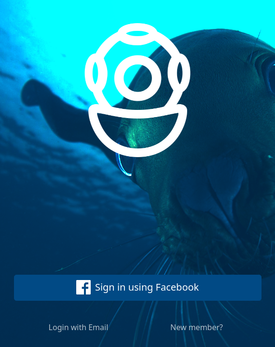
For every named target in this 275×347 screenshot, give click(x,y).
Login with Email (79, 327)
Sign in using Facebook (137, 287)
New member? (196, 327)
